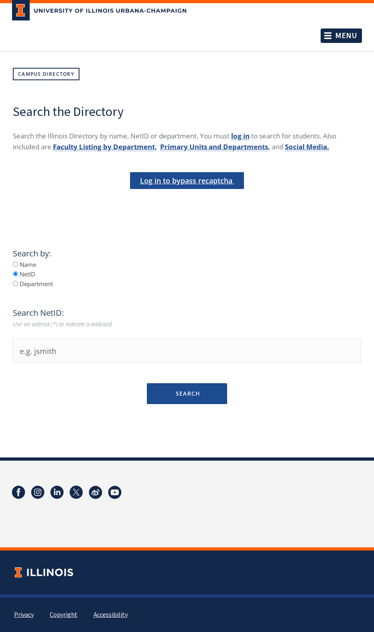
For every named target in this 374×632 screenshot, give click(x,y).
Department (33, 284)
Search (186, 393)
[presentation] (187, 202)
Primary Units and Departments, (215, 146)
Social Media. (307, 146)
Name (24, 264)
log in (240, 135)
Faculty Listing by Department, (105, 146)
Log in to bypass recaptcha (187, 180)
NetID (24, 274)
